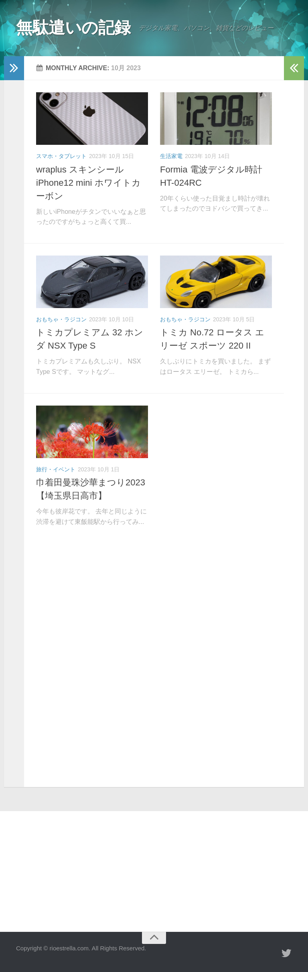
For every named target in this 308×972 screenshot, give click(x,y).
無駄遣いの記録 (75, 27)
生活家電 (171, 156)
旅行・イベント (55, 469)
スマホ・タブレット (61, 156)
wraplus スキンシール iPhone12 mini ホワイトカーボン (88, 182)
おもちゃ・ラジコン (61, 319)
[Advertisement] (154, 605)
